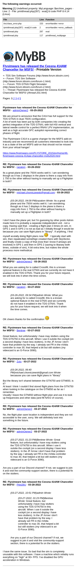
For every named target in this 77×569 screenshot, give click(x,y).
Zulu (19, 361)
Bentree (21, 330)
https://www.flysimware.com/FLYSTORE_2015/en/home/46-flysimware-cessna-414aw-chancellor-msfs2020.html (35, 154)
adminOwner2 (20, 110)
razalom (21, 167)
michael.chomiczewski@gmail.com (36, 192)
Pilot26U (21, 484)
